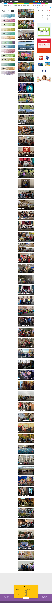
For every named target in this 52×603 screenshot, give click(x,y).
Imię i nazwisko (17, 589)
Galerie (43, 5)
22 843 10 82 (48, 597)
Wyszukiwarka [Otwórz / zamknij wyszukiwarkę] (34, 1)
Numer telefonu (17, 594)
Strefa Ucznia (26, 5)
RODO (46, 601)
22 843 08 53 (45, 596)
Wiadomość (28, 589)
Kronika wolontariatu (20, 5)
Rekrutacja (39, 5)
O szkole (5, 5)
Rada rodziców (10, 5)
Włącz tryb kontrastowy (36, 1)
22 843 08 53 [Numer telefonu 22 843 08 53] (45, 1)
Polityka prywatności (41, 601)
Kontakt (40, 1)
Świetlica (31, 5)
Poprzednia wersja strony (34, 601)
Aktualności (15, 5)
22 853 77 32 (45, 598)
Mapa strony (49, 601)
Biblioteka (35, 5)
